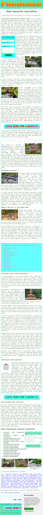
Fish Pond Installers (11, 474)
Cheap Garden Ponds (31, 484)
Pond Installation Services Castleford (18, 429)
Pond (2, 145)
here (16, 426)
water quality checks (18, 364)
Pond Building (23, 474)
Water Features (6, 475)
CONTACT (33, 8)
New (11, 504)
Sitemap (2, 504)
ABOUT (29, 8)
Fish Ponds (25, 487)
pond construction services (14, 392)
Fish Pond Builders (6, 487)
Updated (15, 504)
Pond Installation (18, 475)
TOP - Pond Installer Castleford (10, 492)
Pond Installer (14, 477)
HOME (22, 8)
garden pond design (27, 371)
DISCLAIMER (38, 8)
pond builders (30, 158)
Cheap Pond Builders (35, 474)
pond (32, 166)
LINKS (25, 8)
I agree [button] (26, 508)
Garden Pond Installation (13, 480)
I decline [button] (31, 508)
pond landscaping (25, 368)
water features (34, 43)
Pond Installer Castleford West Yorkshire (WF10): (16, 18)
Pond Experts (20, 504)
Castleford (4, 146)
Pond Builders (17, 487)
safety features (19, 64)
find (5, 404)
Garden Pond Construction (30, 483)
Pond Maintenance (31, 475)
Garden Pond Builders (35, 477)
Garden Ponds (33, 487)
